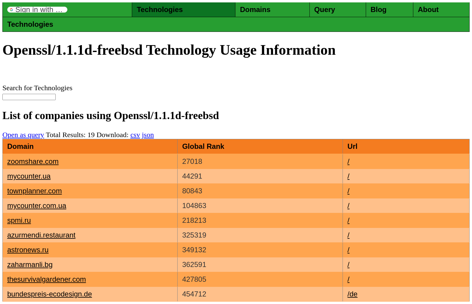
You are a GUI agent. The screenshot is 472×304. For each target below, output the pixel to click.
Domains (255, 9)
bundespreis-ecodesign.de (49, 294)
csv (135, 135)
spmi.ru (19, 220)
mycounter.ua (29, 176)
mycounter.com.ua (36, 205)
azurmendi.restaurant (41, 235)
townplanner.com (34, 191)
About (428, 9)
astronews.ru (27, 250)
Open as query (23, 135)
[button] (37, 10)
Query (324, 9)
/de (352, 294)
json (148, 135)
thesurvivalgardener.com (46, 279)
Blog (379, 9)
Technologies (160, 9)
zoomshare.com (33, 161)
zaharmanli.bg (30, 264)
